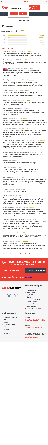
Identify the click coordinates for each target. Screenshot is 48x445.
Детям (29, 297)
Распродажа (31, 290)
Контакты (7, 333)
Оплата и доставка (10, 317)
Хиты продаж (31, 306)
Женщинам (31, 292)
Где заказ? (44, 2)
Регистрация (35, 2)
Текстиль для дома (33, 299)
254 (20, 253)
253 (15, 253)
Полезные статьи (10, 324)
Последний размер (34, 308)
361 (26, 253)
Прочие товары (32, 301)
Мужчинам (30, 294)
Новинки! (30, 304)
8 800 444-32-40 (35, 320)
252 (11, 253)
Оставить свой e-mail (35, 270)
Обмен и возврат (10, 320)
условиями (28, 277)
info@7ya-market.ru (33, 328)
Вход (28, 2)
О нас (6, 322)
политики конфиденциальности (33, 336)
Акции (6, 331)
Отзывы (6, 329)
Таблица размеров (10, 326)
